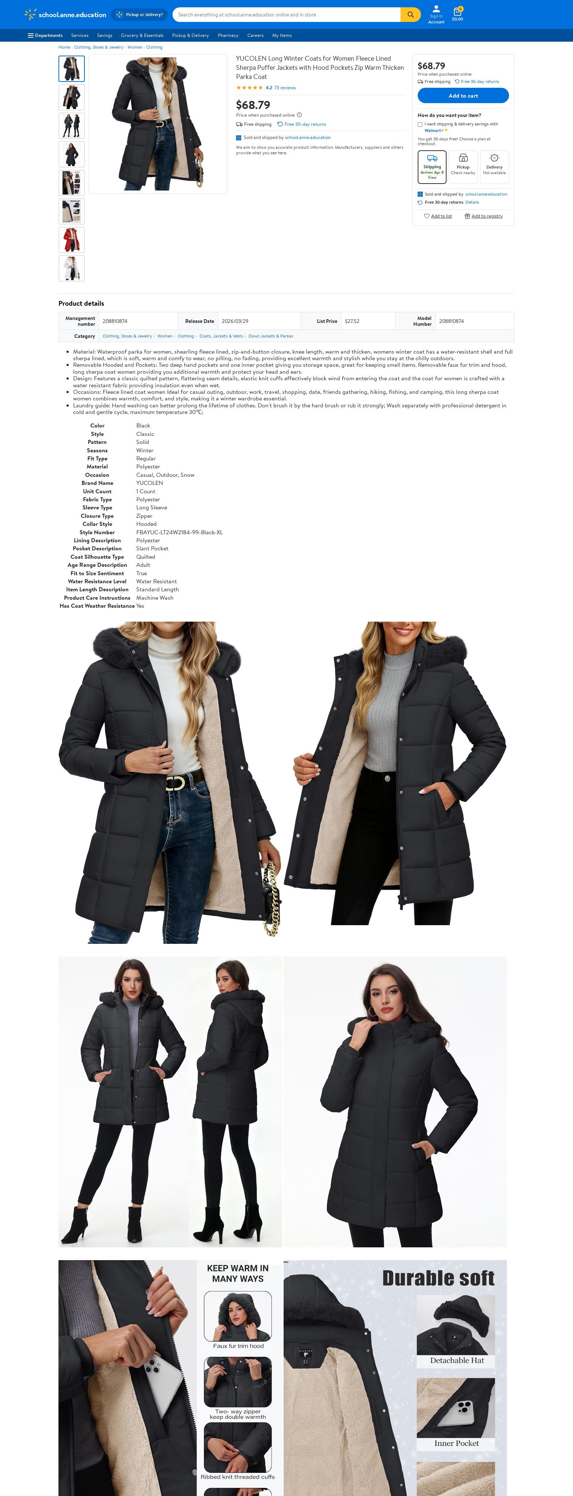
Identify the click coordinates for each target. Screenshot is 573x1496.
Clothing (154, 47)
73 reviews (285, 87)
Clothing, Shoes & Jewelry (99, 47)
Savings (104, 35)
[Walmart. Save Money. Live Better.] (64, 14)
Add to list (438, 216)
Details (472, 202)
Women (135, 47)
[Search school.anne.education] (286, 14)
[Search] (411, 14)
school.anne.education (308, 137)
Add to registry (483, 216)
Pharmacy (228, 35)
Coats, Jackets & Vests (221, 336)
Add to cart (463, 95)
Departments (45, 35)
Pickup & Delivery (190, 35)
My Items (282, 35)
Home (64, 47)
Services (79, 35)
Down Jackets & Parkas (270, 336)
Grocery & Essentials (142, 35)
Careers (255, 35)
